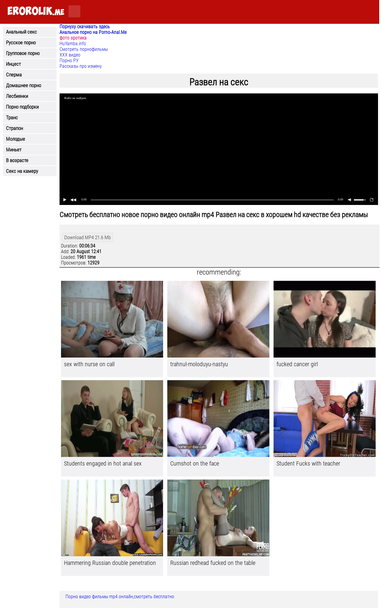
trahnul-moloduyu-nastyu (199, 364)
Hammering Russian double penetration (110, 562)
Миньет (13, 150)
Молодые (15, 139)
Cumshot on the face (194, 463)
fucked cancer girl (297, 364)
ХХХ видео (70, 55)
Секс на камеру (22, 171)
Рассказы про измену (81, 66)
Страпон (14, 128)
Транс (12, 117)
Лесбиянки (17, 96)
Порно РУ (69, 60)
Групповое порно (23, 53)
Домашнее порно (23, 85)
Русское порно (21, 43)
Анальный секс (21, 32)
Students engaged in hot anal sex (103, 463)
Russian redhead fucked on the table (212, 562)
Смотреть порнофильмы (84, 49)
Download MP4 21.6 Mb (87, 237)
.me (35, 11)
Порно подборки (22, 107)
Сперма (14, 75)
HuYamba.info (73, 43)
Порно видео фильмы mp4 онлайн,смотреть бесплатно (119, 596)
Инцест (13, 64)
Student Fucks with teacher (308, 463)
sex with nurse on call (89, 364)
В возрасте (17, 160)
